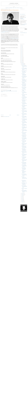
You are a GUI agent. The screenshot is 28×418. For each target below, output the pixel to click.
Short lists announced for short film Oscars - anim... (24, 66)
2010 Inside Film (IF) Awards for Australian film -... (24, 130)
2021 (21, 50)
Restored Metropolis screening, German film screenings (24, 163)
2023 (21, 48)
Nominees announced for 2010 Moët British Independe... (24, 191)
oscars (2, 91)
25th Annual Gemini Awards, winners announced (24, 141)
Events (15, 7)
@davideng (23, 24)
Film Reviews (7, 7)
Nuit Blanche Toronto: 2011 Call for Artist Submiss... (24, 152)
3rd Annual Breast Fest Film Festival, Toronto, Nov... (24, 101)
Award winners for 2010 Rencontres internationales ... (24, 95)
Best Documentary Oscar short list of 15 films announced (9, 10)
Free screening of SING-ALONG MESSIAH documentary (24, 120)
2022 (21, 49)
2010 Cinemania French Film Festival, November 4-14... (24, 184)
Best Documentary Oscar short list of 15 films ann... (24, 109)
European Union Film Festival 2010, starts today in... (24, 114)
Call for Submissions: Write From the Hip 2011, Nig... (24, 125)
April (22, 199)
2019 (21, 52)
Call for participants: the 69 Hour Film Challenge (24, 106)
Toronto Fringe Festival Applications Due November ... (24, 155)
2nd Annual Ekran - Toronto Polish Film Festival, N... (24, 103)
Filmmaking (10, 7)
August (22, 195)
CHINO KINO (14, 3)
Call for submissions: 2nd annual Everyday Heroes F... (24, 122)
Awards (13, 7)
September (23, 194)
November (23, 64)
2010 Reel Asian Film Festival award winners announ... (24, 133)
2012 (21, 60)
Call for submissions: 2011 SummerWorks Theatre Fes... (24, 139)
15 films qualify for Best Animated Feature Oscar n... (24, 128)
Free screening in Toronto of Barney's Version (24, 92)
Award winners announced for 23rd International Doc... (24, 80)
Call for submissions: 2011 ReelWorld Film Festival (24, 186)
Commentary (21, 7)
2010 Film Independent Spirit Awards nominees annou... (24, 72)
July (22, 196)
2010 (21, 62)
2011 (21, 61)
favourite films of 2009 (5, 31)
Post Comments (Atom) (6, 116)
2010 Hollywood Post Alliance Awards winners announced (24, 147)
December (23, 63)
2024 (21, 47)
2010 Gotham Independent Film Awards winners (24, 74)
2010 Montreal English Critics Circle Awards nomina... (24, 111)
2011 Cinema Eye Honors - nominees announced (24, 181)
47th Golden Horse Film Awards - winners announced (24, 98)
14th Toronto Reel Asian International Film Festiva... (24, 160)
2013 (21, 59)
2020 (21, 51)
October (23, 193)
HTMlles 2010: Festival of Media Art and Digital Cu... (24, 144)
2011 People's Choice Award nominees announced (24, 158)
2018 (21, 53)
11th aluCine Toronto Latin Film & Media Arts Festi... (24, 117)
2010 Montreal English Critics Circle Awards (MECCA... (24, 69)
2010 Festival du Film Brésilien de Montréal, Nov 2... (24, 82)
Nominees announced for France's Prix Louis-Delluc (24, 88)
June (22, 197)
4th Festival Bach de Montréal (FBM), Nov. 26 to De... (24, 85)
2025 (21, 46)
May (22, 198)
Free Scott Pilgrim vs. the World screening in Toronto (24, 175)
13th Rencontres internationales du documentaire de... (24, 149)
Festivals (18, 7)
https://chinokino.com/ (22, 14)
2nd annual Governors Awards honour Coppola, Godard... (24, 136)
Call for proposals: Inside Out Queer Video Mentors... (24, 168)
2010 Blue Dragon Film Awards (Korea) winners (24, 77)
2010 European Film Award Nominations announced (24, 166)
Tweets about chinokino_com (23, 32)
